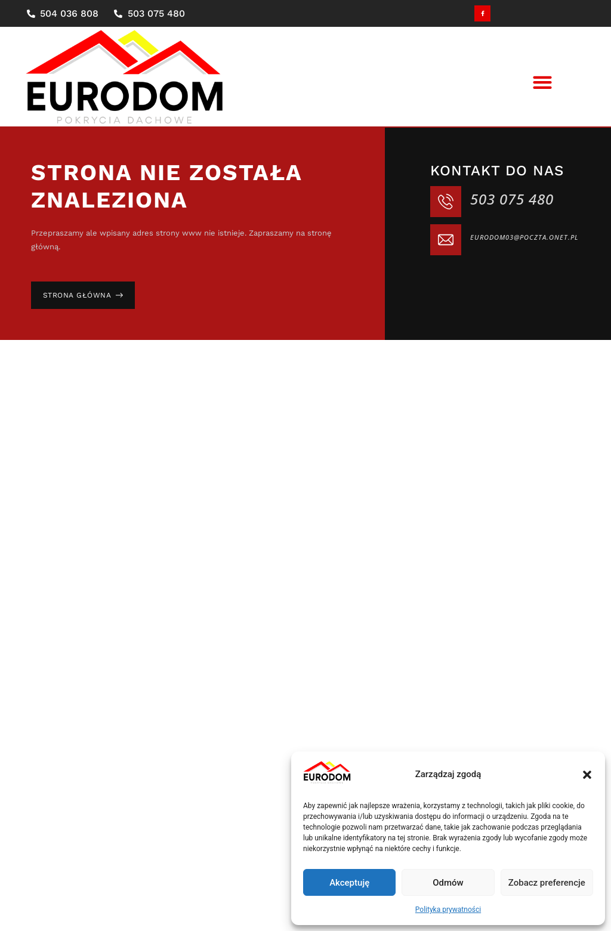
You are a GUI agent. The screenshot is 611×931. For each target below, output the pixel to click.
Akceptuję (349, 882)
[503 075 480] (445, 201)
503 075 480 (512, 199)
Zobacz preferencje (546, 882)
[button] (587, 775)
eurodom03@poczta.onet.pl (524, 237)
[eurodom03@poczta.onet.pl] (445, 239)
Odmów (448, 882)
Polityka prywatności (448, 909)
